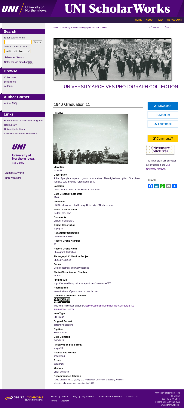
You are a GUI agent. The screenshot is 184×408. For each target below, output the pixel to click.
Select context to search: (17, 46)
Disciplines (10, 81)
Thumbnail (163, 123)
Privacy (54, 401)
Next (167, 27)
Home (55, 27)
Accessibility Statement (110, 396)
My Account (88, 396)
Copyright (65, 401)
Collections (10, 77)
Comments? (163, 138)
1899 (104, 27)
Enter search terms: (14, 37)
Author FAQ (10, 103)
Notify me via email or (18, 62)
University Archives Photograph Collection (80, 27)
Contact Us (132, 396)
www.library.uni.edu (170, 405)
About (65, 396)
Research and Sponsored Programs (23, 120)
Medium (163, 114)
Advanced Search (14, 57)
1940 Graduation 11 (72, 104)
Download (162, 105)
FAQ (75, 396)
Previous (155, 27)
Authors (8, 86)
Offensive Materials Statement (20, 133)
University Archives (14, 129)
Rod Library (10, 124)
